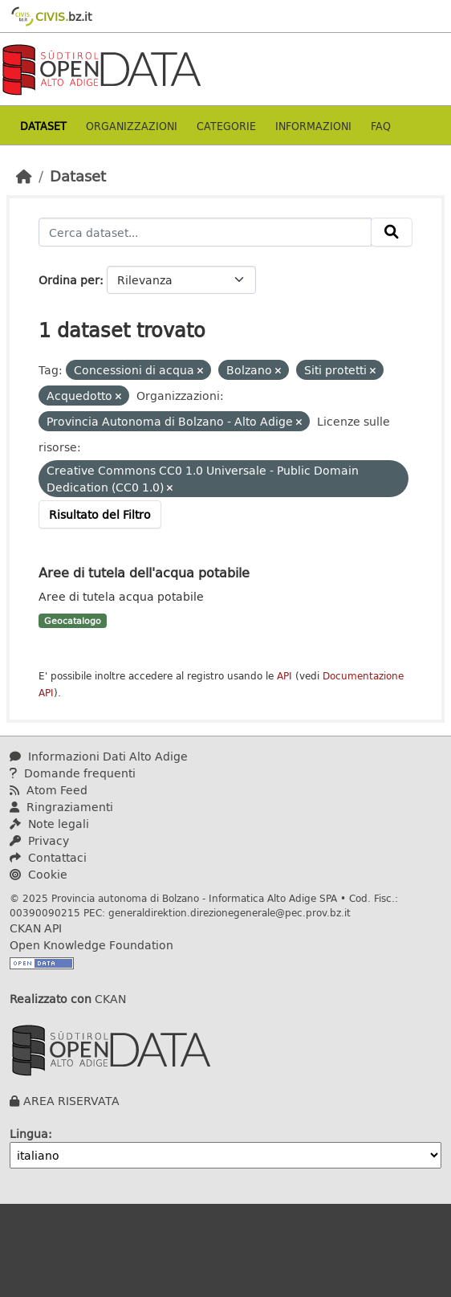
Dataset (43, 125)
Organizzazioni (131, 125)
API (284, 675)
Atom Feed (48, 789)
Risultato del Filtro (100, 514)
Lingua (29, 1133)
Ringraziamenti (61, 806)
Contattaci (48, 857)
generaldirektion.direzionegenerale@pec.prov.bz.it (229, 912)
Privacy (39, 840)
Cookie (38, 874)
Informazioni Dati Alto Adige (99, 756)
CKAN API (36, 928)
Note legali (49, 823)
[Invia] (391, 232)
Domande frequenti (73, 773)
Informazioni (313, 125)
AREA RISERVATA (71, 1100)
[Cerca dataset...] (205, 232)
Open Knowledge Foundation (91, 944)
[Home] (24, 175)
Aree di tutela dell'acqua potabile (144, 572)
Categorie (226, 125)
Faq (381, 125)
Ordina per (69, 279)
